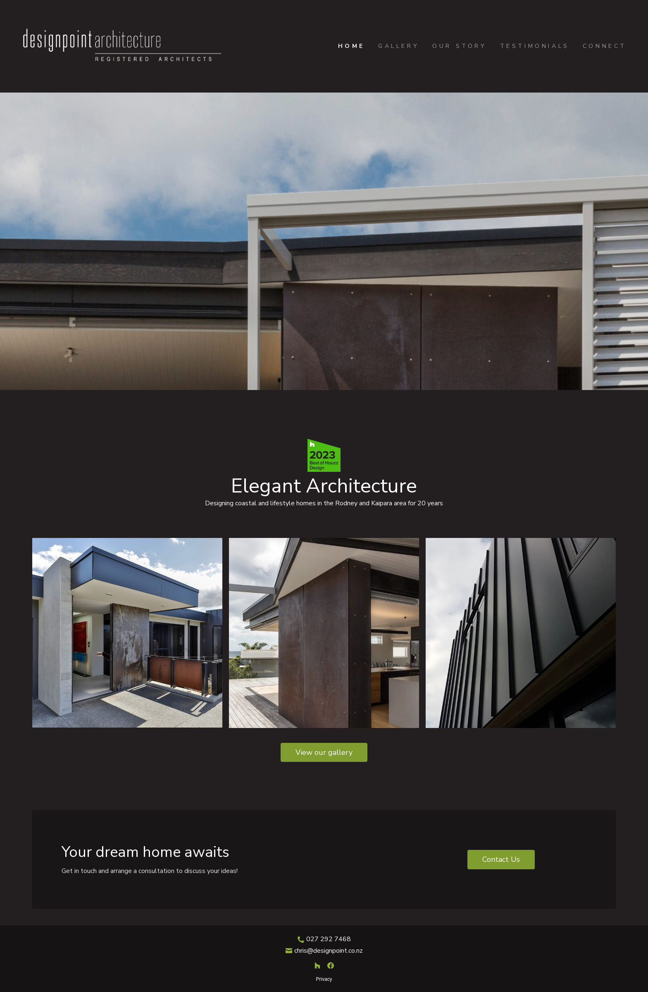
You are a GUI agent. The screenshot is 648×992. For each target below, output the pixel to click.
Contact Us (501, 859)
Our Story (459, 46)
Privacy (324, 979)
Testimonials (534, 46)
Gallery (398, 46)
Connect (605, 46)
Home (351, 46)
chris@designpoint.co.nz (328, 951)
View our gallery (324, 752)
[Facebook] (330, 965)
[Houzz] (317, 965)
